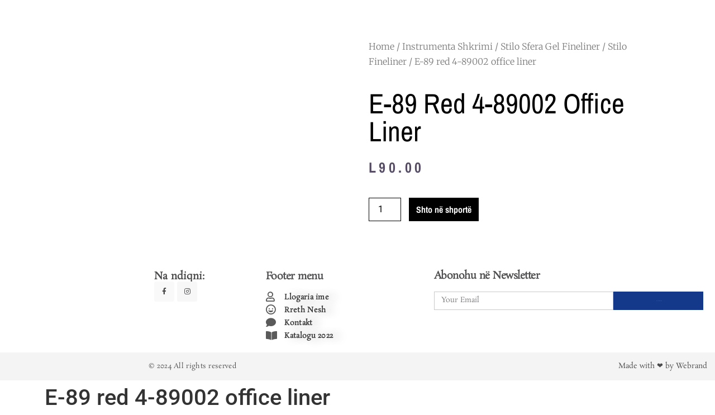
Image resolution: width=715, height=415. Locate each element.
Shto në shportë (443, 209)
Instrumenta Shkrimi (447, 46)
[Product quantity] (385, 209)
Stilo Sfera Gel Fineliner (550, 46)
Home (381, 46)
